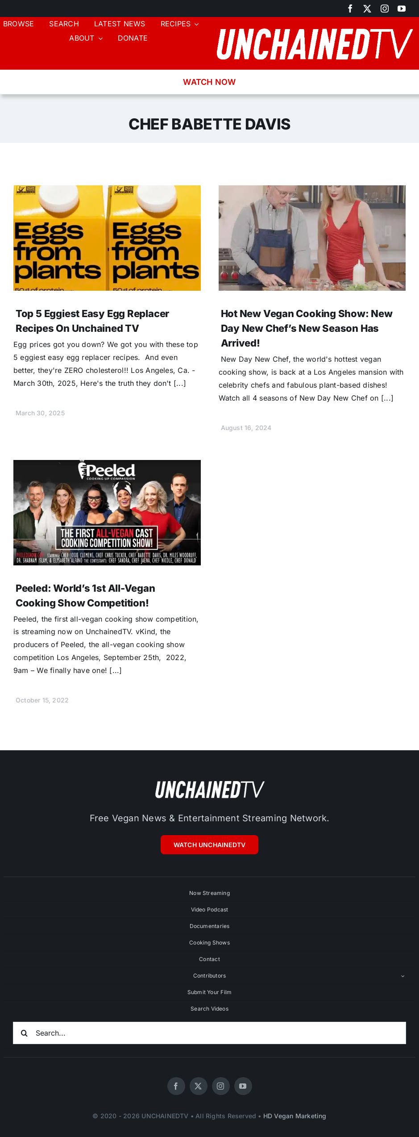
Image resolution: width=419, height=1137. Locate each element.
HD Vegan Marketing (295, 1116)
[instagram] (385, 8)
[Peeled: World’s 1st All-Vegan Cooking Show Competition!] (107, 466)
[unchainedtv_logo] (314, 25)
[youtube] (402, 8)
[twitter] (367, 8)
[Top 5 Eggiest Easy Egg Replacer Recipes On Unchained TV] (107, 191)
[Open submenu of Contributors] (402, 976)
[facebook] (350, 8)
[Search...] (209, 1033)
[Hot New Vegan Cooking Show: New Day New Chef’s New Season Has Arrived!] (312, 191)
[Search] (24, 1033)
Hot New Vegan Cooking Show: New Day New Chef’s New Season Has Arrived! (307, 328)
